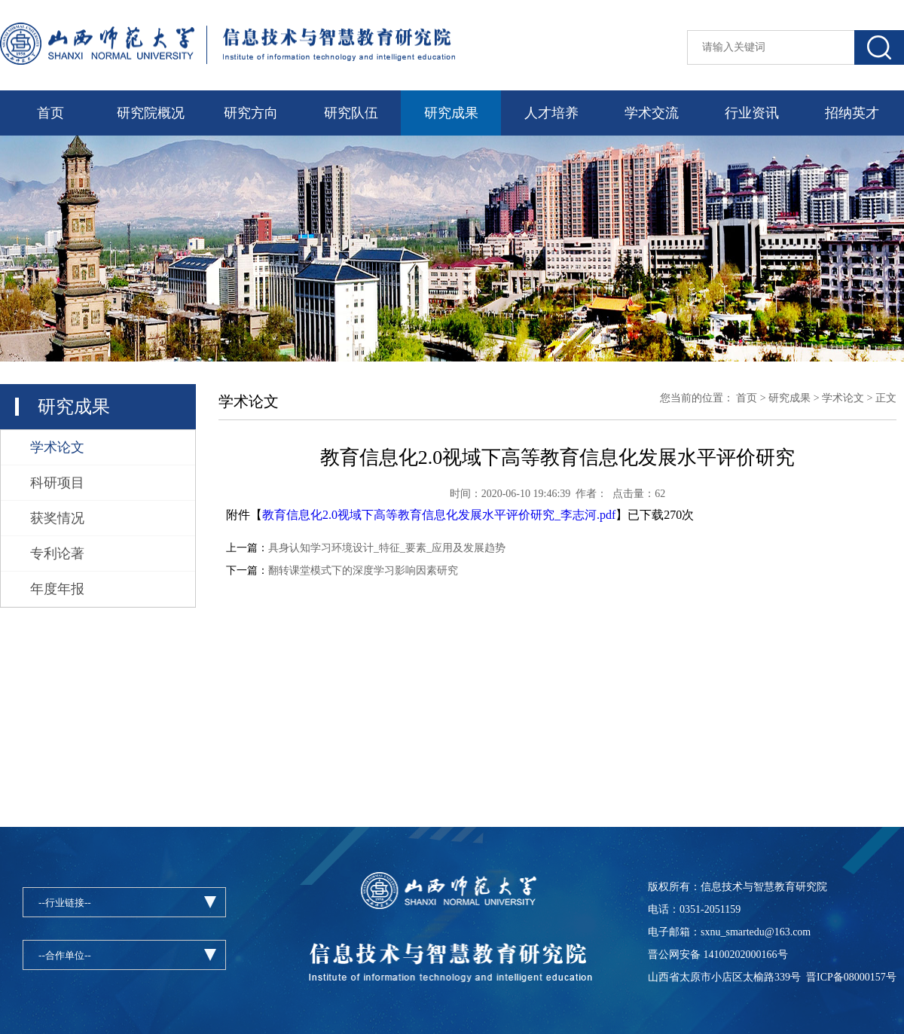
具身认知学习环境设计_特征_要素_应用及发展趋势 (386, 548)
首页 (50, 112)
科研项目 (57, 482)
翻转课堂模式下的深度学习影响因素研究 (363, 570)
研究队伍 (351, 112)
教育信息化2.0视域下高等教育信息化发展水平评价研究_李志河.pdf (438, 514)
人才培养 (551, 112)
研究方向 (251, 112)
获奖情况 (57, 518)
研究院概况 (151, 112)
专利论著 (57, 553)
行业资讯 (752, 112)
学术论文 (57, 447)
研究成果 (451, 112)
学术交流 (652, 112)
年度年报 (57, 588)
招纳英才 (852, 112)
